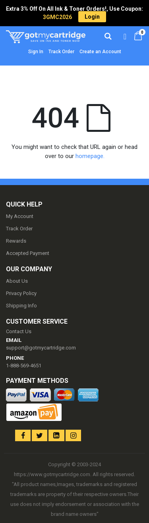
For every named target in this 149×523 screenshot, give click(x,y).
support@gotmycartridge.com (41, 348)
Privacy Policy (21, 293)
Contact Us (18, 331)
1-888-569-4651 (23, 366)
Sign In (35, 51)
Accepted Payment (27, 253)
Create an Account (100, 51)
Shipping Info (21, 306)
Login (92, 17)
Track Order (61, 51)
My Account (19, 216)
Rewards (16, 241)
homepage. (89, 156)
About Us (17, 281)
